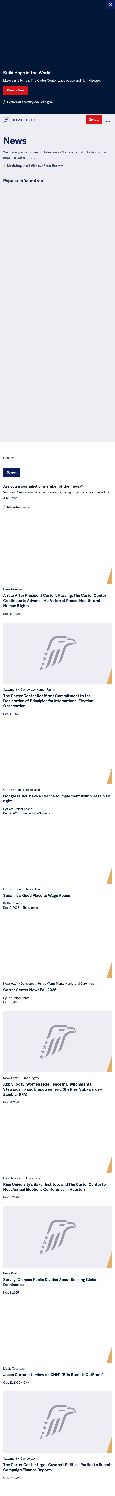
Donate (94, 119)
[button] (108, 119)
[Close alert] (110, 4)
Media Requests (18, 507)
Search (12, 472)
